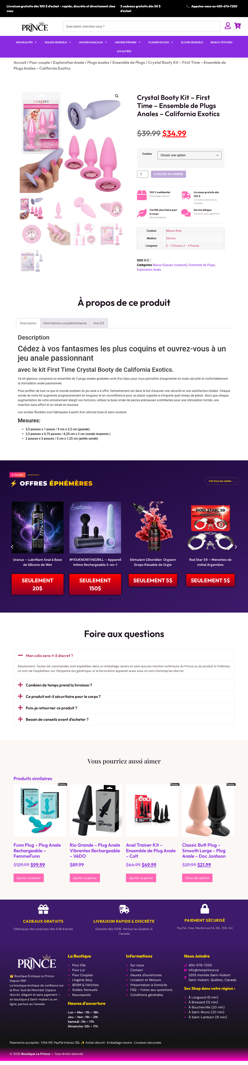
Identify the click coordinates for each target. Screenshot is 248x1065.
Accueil (20, 62)
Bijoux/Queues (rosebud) (170, 265)
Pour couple (39, 62)
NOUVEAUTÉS (26, 42)
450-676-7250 (226, 6)
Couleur (147, 154)
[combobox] (142, 26)
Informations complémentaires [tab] (65, 323)
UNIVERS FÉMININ (128, 42)
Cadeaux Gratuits (43, 922)
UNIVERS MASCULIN (93, 42)
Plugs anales (98, 62)
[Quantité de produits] (142, 174)
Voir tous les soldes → (221, 481)
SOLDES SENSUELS (58, 42)
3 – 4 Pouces (191, 245)
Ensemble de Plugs (128, 62)
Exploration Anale (68, 62)
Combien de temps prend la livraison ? (59, 686)
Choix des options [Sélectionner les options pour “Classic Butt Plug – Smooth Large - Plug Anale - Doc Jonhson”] (197, 879)
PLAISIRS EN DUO (160, 42)
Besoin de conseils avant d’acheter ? (57, 720)
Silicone (171, 238)
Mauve (170, 231)
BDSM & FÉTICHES (221, 42)
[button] (116, 95)
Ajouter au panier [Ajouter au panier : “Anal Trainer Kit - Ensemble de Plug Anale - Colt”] (141, 879)
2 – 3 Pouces (174, 245)
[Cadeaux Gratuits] (43, 910)
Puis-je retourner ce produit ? (51, 709)
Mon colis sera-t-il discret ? (49, 656)
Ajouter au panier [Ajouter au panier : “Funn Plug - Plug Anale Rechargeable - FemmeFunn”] (29, 879)
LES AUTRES (124, 51)
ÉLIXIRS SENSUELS (192, 42)
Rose (179, 231)
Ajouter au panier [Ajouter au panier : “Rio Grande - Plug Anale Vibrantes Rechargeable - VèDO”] (85, 879)
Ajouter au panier (168, 174)
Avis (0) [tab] (98, 323)
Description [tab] (28, 323)
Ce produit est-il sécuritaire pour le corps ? (63, 697)
